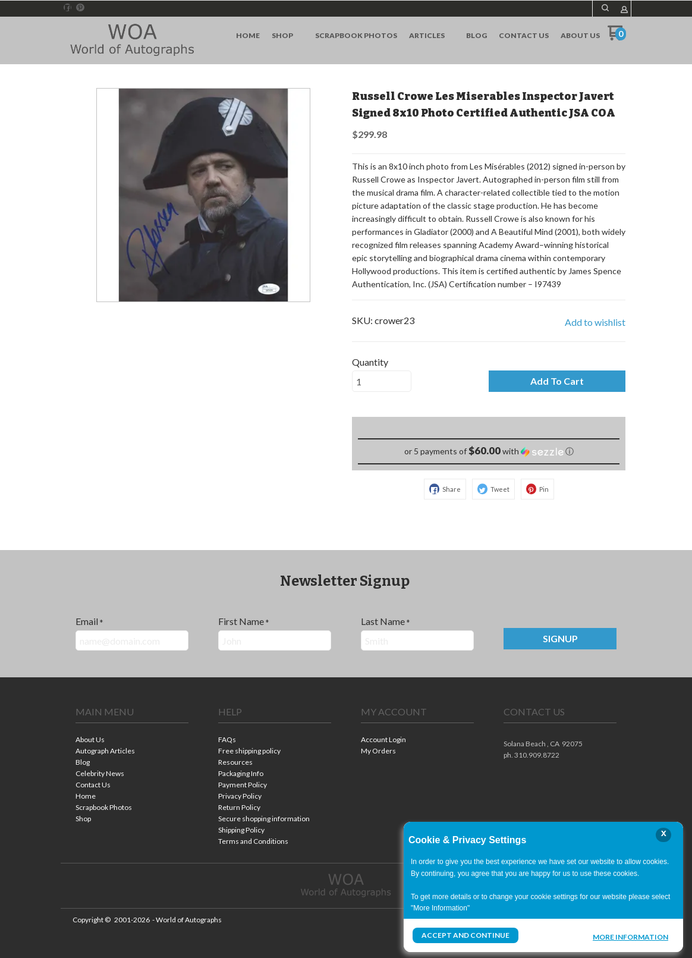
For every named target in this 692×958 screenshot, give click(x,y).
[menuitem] (248, 35)
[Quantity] (381, 381)
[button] (605, 8)
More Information (630, 936)
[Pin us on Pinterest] (80, 8)
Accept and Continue (465, 935)
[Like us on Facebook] (68, 8)
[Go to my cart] (617, 37)
